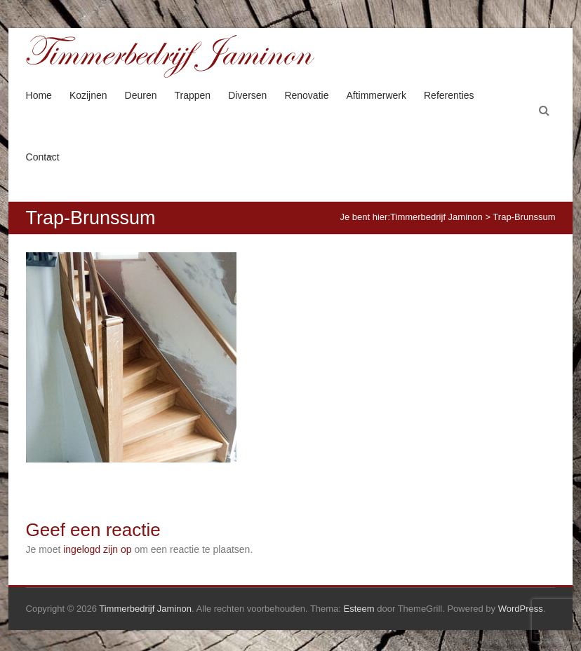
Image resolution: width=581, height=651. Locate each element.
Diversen (247, 95)
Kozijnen (88, 95)
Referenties (449, 95)
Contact (43, 157)
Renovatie (306, 95)
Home (39, 95)
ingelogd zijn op (97, 549)
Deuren (141, 95)
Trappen (193, 95)
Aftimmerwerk (376, 95)
